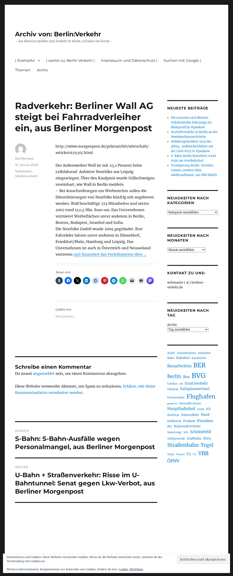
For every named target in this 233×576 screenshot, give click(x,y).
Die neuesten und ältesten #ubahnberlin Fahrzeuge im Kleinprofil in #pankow (191, 122)
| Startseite (25, 60)
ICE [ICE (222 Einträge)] (208, 409)
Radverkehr (23, 171)
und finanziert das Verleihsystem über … (110, 254)
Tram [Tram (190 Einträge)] (170, 454)
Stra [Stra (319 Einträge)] (207, 438)
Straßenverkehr (26, 176)
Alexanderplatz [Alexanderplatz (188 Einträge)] (186, 353)
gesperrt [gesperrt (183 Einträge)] (172, 403)
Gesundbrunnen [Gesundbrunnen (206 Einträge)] (190, 403)
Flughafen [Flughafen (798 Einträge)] (201, 396)
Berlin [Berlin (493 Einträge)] (174, 376)
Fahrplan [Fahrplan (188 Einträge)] (172, 389)
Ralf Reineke (24, 158)
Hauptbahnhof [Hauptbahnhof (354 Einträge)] (181, 408)
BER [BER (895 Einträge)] (199, 365)
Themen (22, 70)
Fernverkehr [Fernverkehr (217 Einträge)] (176, 397)
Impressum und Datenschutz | (129, 60)
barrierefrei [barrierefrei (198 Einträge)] (199, 358)
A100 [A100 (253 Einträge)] (171, 353)
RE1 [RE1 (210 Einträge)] (169, 426)
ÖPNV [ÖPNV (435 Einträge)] (173, 461)
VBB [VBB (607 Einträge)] (203, 453)
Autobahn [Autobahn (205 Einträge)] (204, 353)
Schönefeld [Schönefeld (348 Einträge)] (200, 431)
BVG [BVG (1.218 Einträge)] (199, 375)
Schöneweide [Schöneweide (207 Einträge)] (176, 438)
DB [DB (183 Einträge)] (181, 383)
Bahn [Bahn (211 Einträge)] (170, 358)
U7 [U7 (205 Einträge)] (194, 454)
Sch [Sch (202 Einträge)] (185, 432)
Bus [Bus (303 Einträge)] (186, 377)
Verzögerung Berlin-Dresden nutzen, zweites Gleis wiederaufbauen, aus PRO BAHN (194, 170)
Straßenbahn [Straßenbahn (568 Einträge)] (183, 445)
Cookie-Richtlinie (131, 569)
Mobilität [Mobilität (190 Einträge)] (173, 415)
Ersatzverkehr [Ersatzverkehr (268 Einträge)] (196, 383)
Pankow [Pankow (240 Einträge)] (189, 421)
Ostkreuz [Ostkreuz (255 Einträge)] (174, 421)
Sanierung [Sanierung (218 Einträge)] (174, 432)
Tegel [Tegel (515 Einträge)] (207, 445)
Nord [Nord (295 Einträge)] (205, 415)
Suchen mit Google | (182, 60)
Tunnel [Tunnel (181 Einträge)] (180, 454)
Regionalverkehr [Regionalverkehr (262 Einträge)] (187, 426)
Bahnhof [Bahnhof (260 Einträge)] (183, 358)
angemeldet (44, 373)
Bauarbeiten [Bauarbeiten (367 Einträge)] (179, 365)
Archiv (42, 70)
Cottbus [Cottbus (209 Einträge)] (172, 383)
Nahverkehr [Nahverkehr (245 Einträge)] (190, 415)
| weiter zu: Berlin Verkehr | (70, 60)
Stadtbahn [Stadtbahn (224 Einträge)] (194, 438)
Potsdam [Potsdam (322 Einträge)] (205, 420)
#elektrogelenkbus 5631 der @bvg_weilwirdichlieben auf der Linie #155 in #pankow (192, 146)
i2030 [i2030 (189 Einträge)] (200, 409)
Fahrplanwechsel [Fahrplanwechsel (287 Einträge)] (195, 389)
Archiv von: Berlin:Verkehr (58, 34)
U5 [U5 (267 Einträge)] (188, 454)
